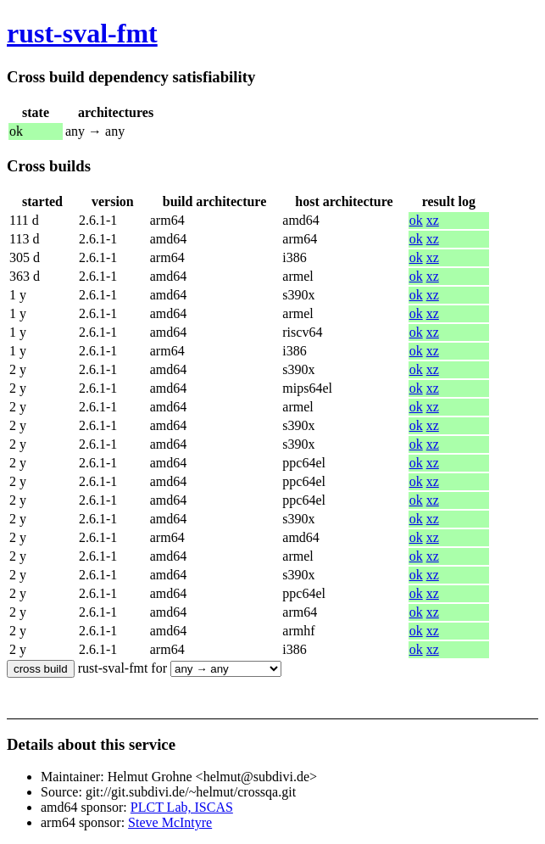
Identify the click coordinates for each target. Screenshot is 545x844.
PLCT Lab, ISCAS (182, 807)
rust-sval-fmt (82, 33)
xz (432, 220)
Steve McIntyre (170, 822)
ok (416, 220)
